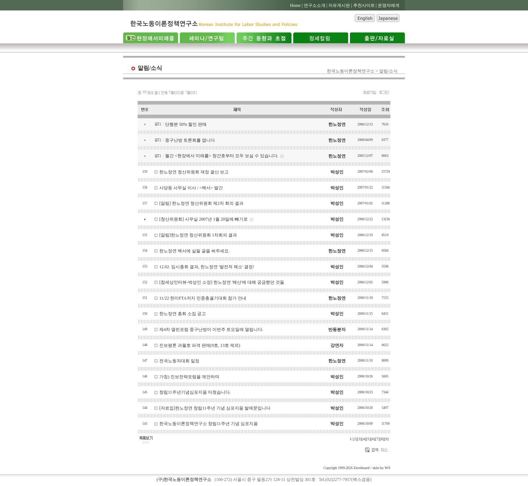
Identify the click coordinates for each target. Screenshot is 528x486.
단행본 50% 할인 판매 (186, 124)
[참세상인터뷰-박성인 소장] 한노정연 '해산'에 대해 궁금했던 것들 (221, 282)
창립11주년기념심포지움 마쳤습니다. (195, 392)
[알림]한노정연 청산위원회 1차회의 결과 (198, 235)
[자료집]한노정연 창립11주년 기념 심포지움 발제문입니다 (215, 408)
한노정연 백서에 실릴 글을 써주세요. (194, 250)
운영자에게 (388, 5)
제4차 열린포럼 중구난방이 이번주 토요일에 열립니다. (211, 329)
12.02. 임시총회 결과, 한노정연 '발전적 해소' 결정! (206, 266)
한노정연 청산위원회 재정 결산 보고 (194, 171)
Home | (296, 5)
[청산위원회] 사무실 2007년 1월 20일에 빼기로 (203, 219)
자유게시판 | (340, 5)
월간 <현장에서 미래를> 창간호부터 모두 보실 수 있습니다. (221, 155)
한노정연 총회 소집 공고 (182, 313)
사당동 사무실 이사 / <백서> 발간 (191, 187)
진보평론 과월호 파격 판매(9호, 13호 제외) (199, 345)
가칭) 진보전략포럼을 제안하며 (189, 376)
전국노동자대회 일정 (179, 360)
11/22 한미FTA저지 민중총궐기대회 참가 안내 (202, 298)
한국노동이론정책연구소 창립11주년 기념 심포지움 (208, 423)
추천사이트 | (365, 5)
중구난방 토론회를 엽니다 (190, 140)
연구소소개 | (315, 5)
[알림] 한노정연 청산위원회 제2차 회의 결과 (201, 203)
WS (387, 468)
